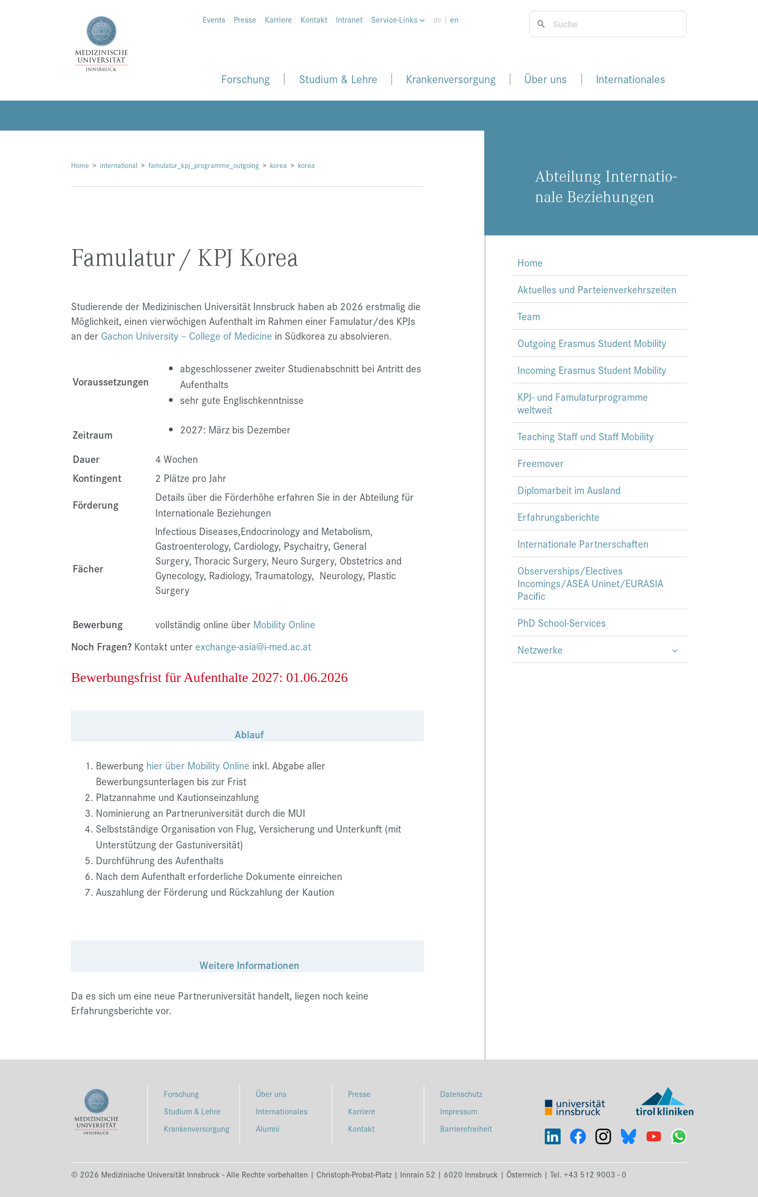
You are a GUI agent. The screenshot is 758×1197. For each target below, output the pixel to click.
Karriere (278, 19)
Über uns (545, 79)
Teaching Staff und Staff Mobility (585, 436)
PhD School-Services (561, 622)
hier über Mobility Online (198, 765)
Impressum (458, 1110)
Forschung (245, 79)
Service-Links (398, 19)
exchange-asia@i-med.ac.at (253, 646)
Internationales (630, 79)
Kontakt (314, 19)
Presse (245, 19)
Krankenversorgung (451, 79)
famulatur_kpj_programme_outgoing (203, 165)
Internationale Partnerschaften (583, 543)
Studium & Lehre (338, 79)
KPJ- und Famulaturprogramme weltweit (582, 403)
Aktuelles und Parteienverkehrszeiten (596, 289)
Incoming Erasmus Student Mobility (591, 370)
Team (528, 316)
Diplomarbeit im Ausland (569, 490)
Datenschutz (461, 1093)
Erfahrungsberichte (558, 516)
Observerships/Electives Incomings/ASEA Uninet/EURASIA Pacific (590, 582)
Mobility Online (284, 624)
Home (80, 165)
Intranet (349, 19)
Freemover (540, 463)
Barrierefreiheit (466, 1128)
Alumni (268, 1128)
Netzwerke (540, 649)
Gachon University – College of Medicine (186, 335)
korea (278, 165)
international (118, 165)
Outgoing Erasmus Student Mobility (591, 343)
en (454, 19)
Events (214, 19)
